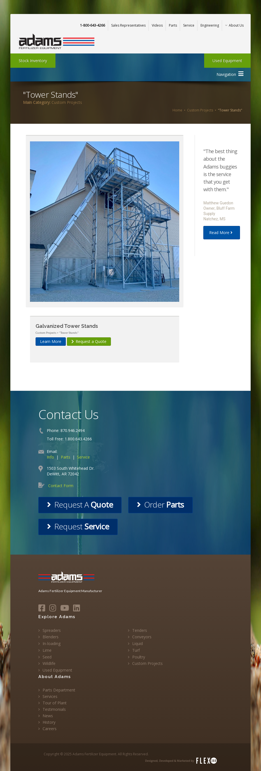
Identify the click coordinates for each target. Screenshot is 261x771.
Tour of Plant (55, 702)
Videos (157, 25)
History (49, 722)
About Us (234, 25)
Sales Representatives (128, 25)
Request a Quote (88, 341)
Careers (50, 728)
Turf (136, 650)
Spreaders (52, 630)
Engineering (210, 25)
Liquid (137, 643)
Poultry (138, 657)
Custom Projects (200, 110)
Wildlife (49, 663)
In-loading (51, 643)
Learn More (50, 341)
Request (78, 526)
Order (160, 504)
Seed (47, 657)
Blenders (51, 636)
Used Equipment (227, 60)
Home (177, 110)
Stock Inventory (33, 60)
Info (50, 457)
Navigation (229, 74)
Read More (221, 232)
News (48, 715)
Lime (47, 650)
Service (188, 25)
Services (50, 696)
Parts (173, 25)
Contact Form (60, 485)
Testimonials (54, 709)
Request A (80, 504)
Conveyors (142, 636)
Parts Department (59, 690)
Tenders (139, 630)
